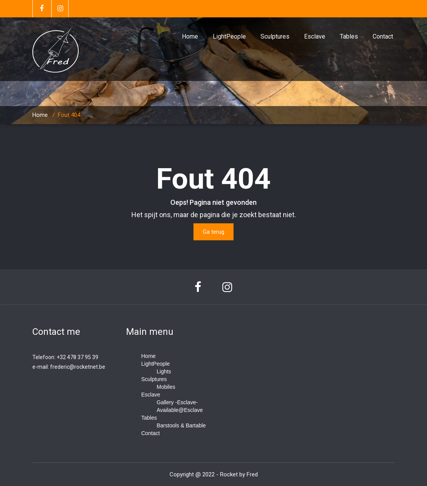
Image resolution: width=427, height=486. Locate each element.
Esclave (314, 36)
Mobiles (166, 387)
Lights (164, 371)
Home (190, 36)
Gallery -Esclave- (177, 402)
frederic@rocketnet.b (76, 367)
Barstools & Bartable (181, 425)
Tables (349, 36)
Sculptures (275, 36)
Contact (383, 36)
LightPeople (229, 36)
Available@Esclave (180, 410)
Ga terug (213, 231)
